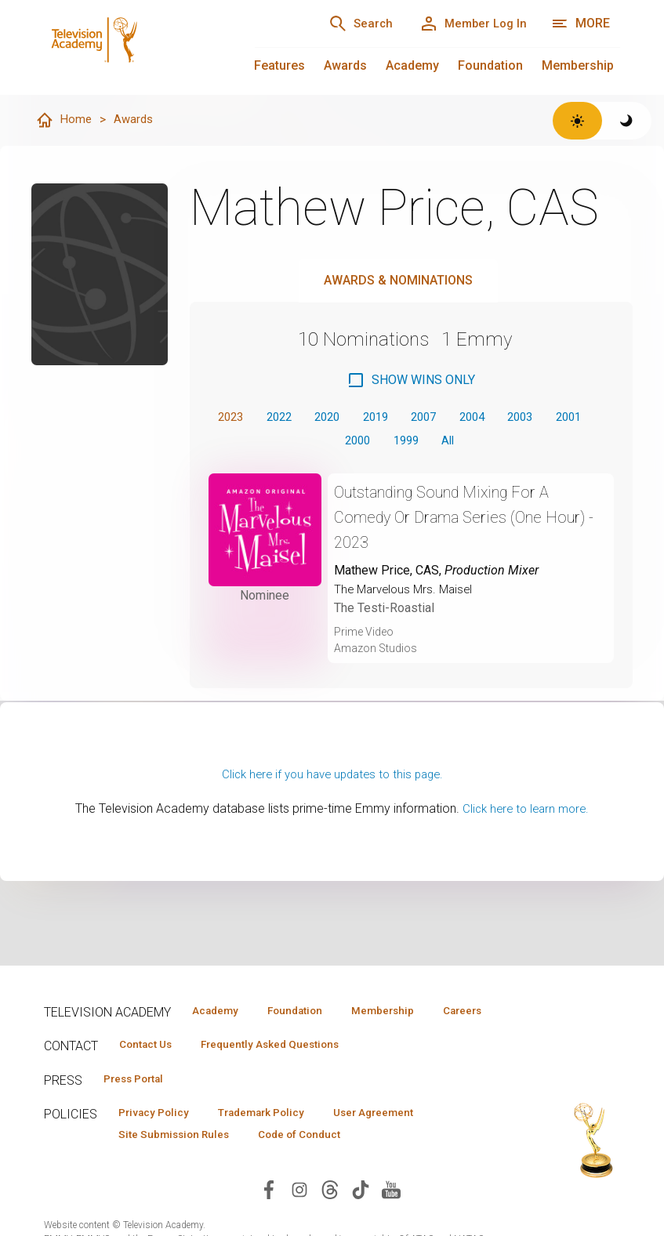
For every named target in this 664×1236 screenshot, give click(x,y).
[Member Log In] (467, 23)
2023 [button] (238, 418)
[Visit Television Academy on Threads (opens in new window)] (330, 1217)
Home (64, 120)
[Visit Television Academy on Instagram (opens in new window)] (299, 1217)
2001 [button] (325, 443)
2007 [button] (451, 418)
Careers (207, 1034)
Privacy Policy (158, 1139)
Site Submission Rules (180, 1162)
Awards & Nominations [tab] (398, 281)
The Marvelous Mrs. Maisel (407, 593)
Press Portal (139, 1104)
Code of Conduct (317, 1162)
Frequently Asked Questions (287, 1069)
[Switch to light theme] (577, 121)
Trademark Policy (278, 1139)
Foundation (490, 65)
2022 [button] (292, 418)
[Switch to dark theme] (626, 121)
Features (279, 65)
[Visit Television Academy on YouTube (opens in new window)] (391, 1217)
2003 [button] (558, 418)
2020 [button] (345, 418)
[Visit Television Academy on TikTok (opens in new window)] (360, 1217)
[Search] (344, 23)
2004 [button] (505, 418)
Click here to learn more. (526, 813)
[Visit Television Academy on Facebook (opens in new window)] (269, 1217)
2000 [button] (379, 443)
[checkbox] (411, 381)
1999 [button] (432, 443)
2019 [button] (398, 418)
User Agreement (402, 1139)
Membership (578, 65)
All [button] (478, 443)
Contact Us (150, 1069)
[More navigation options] (580, 23)
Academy (412, 65)
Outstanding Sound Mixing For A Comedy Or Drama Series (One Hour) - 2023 (457, 521)
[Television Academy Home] (133, 47)
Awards (345, 65)
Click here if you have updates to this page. (332, 778)
